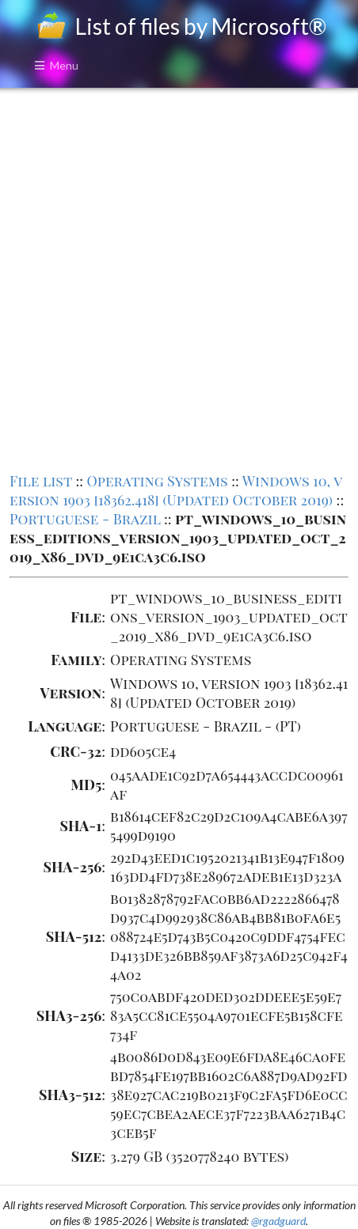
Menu (56, 65)
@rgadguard (278, 1220)
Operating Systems (156, 480)
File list (41, 480)
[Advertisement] (179, 278)
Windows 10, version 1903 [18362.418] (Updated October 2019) (176, 490)
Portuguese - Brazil (85, 518)
